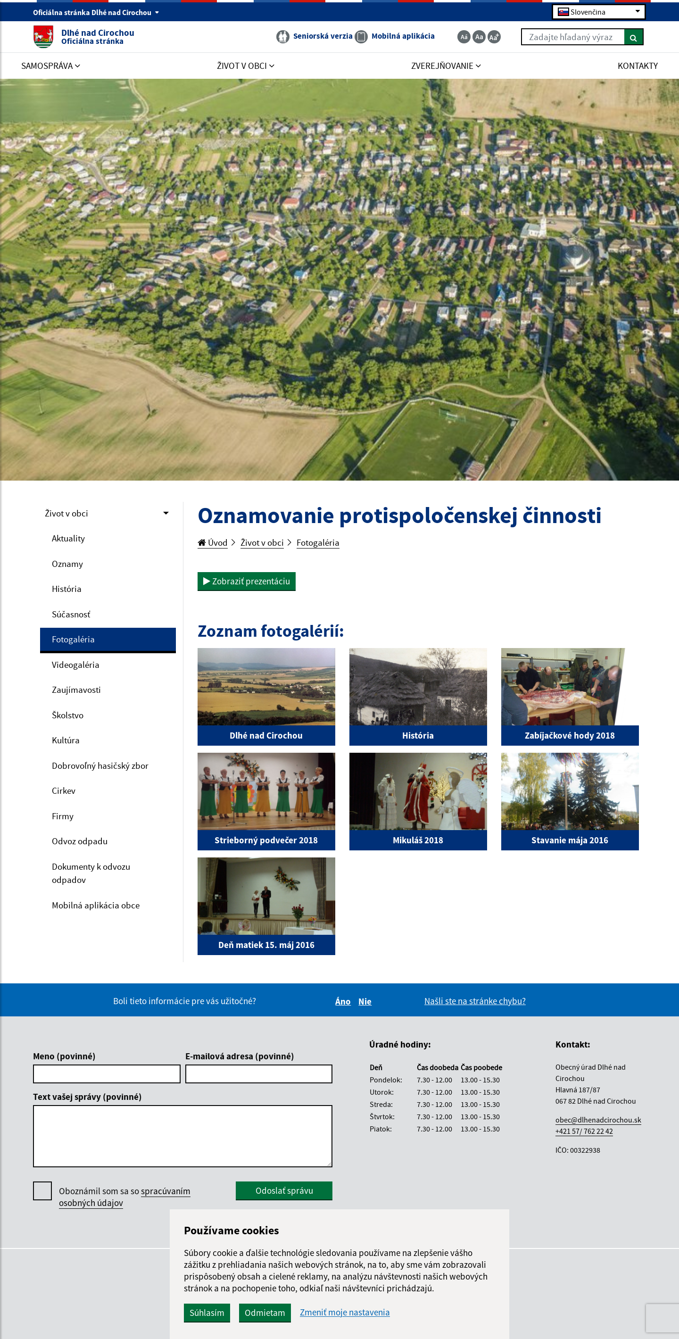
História (67, 588)
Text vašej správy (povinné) (87, 1096)
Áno (344, 1001)
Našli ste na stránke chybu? (475, 1000)
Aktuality (68, 538)
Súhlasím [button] (207, 1312)
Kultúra (66, 740)
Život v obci (66, 513)
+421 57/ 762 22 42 (584, 1131)
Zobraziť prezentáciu (246, 581)
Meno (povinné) (64, 1056)
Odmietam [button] (265, 1312)
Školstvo (67, 715)
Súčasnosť (71, 614)
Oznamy (67, 563)
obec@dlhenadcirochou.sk (598, 1119)
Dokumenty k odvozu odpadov (91, 873)
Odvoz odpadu (80, 841)
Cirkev (63, 790)
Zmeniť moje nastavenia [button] (345, 1312)
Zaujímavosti (76, 689)
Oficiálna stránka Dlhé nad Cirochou (96, 12)
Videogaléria (75, 664)
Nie (366, 1001)
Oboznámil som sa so (124, 1197)
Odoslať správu (284, 1190)
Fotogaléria (73, 639)
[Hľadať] (634, 36)
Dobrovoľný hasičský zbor (100, 765)
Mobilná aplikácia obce (96, 905)
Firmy (63, 816)
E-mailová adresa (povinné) (239, 1056)
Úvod (213, 542)
